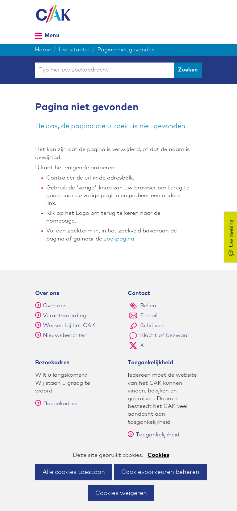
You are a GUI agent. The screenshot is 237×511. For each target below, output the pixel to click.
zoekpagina (119, 239)
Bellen (148, 306)
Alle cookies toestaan (74, 472)
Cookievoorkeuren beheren (160, 472)
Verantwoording (64, 315)
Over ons (55, 306)
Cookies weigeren (121, 493)
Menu (52, 35)
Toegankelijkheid (153, 435)
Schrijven (152, 325)
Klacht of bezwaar (164, 335)
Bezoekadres (56, 403)
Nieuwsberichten (65, 335)
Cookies (158, 455)
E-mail (148, 315)
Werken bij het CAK (69, 325)
